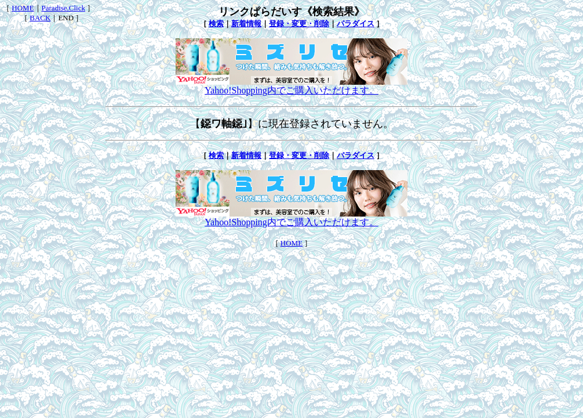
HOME (23, 7)
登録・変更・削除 (299, 23)
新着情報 (246, 23)
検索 (216, 23)
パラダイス (355, 23)
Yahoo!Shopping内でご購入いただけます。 (291, 86)
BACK (40, 17)
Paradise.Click (63, 7)
